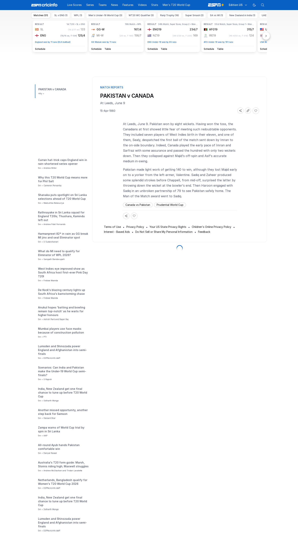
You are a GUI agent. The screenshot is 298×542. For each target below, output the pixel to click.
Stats (154, 4)
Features (128, 4)
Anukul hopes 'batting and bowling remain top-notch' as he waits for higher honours (61, 311)
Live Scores (74, 4)
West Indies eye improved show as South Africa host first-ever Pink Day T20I (63, 272)
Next (266, 36)
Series (90, 4)
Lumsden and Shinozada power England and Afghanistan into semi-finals (62, 350)
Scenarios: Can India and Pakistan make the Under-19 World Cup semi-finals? (62, 371)
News (114, 4)
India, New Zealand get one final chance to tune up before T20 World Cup (62, 392)
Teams (102, 4)
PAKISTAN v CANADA (52, 89)
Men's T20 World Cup (176, 4)
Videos (142, 4)
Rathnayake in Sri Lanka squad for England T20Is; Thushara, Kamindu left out (61, 216)
